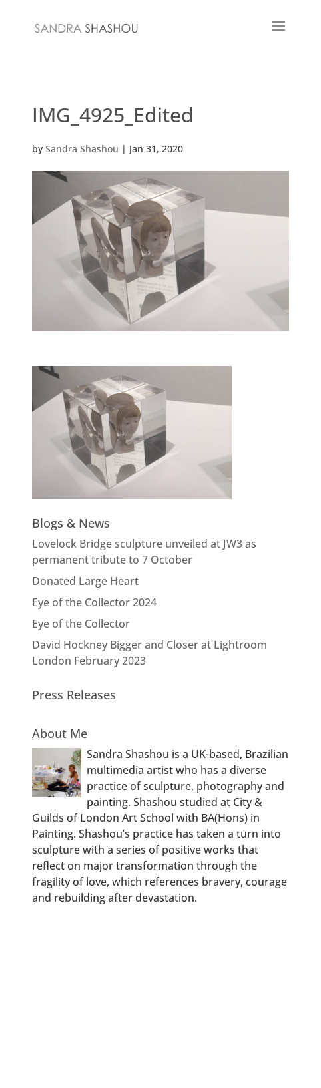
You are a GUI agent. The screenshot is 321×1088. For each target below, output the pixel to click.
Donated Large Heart (85, 581)
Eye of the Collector (81, 623)
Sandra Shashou (82, 148)
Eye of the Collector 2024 (94, 602)
